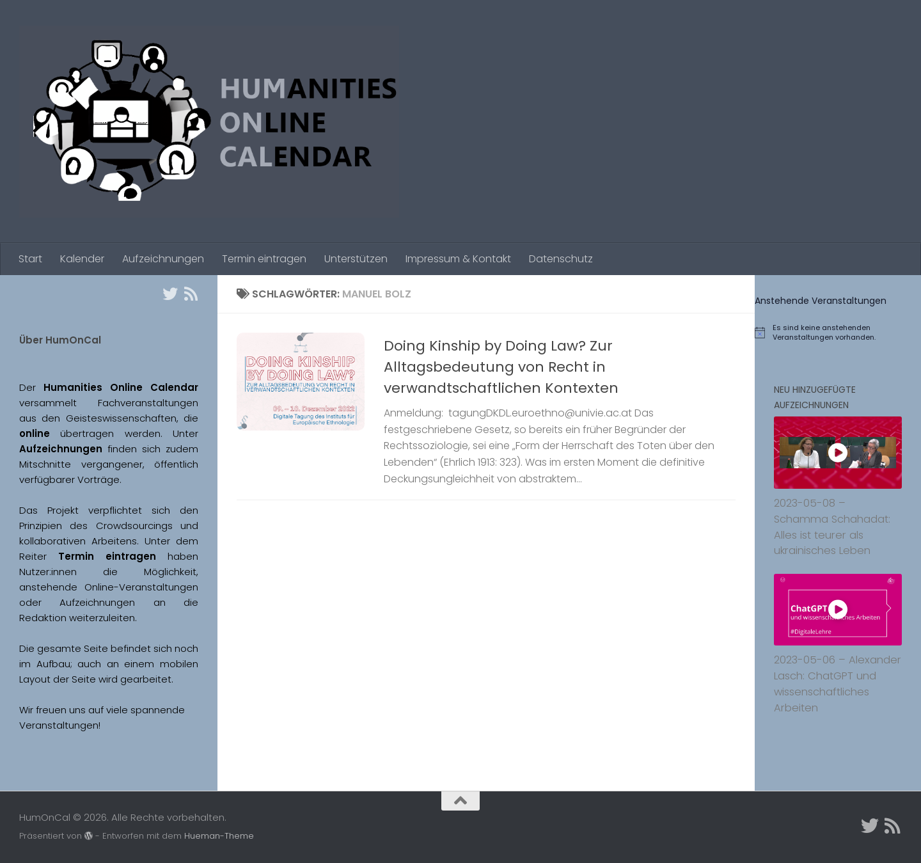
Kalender (82, 258)
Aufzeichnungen (163, 258)
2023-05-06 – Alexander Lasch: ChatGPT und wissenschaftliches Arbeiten (837, 684)
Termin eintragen (264, 258)
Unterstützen (356, 258)
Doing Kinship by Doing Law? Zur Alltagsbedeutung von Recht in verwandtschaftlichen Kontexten (501, 367)
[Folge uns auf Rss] (190, 293)
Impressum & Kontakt (458, 258)
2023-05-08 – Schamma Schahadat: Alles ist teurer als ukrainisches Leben (832, 527)
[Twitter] (170, 293)
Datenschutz (561, 258)
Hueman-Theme (219, 836)
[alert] (838, 332)
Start (30, 258)
